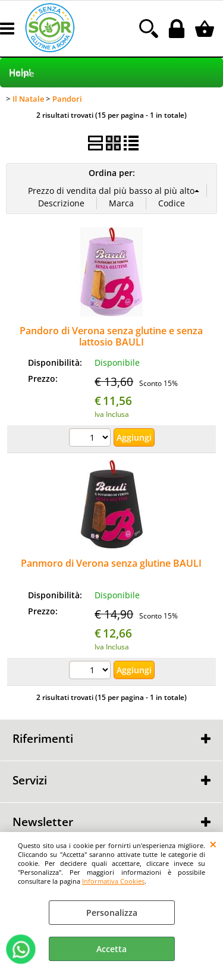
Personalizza (111, 912)
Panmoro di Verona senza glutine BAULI (111, 563)
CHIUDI (213, 844)
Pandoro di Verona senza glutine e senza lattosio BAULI (111, 336)
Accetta (111, 949)
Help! (20, 72)
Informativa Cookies (113, 881)
